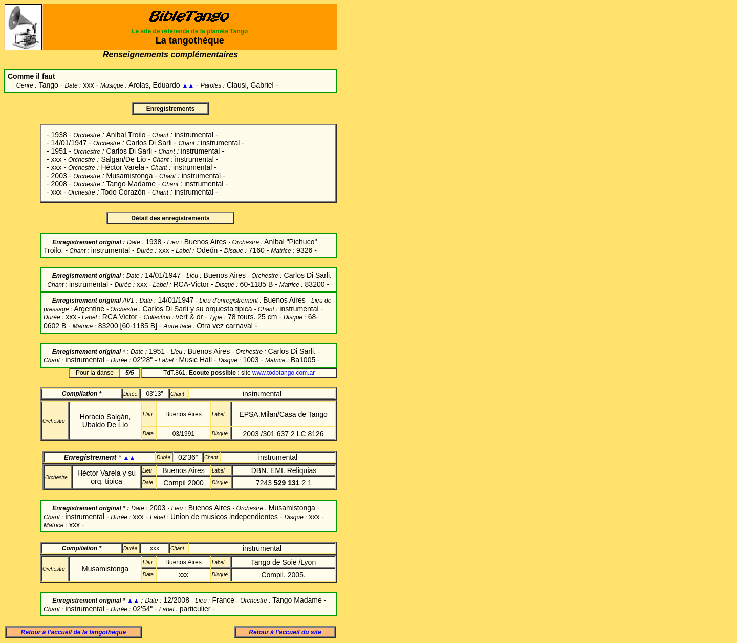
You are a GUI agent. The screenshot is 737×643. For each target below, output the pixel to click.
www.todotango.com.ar (283, 372)
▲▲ (188, 85)
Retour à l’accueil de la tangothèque (73, 632)
